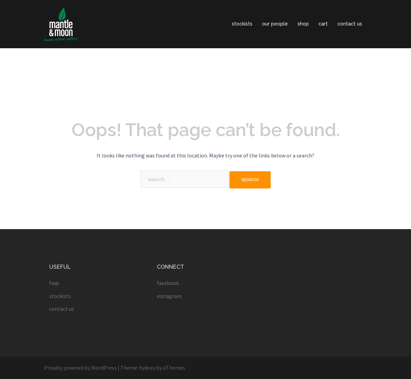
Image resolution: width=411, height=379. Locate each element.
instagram (169, 296)
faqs (54, 282)
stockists (242, 24)
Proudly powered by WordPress (80, 367)
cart (323, 24)
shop (303, 24)
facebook (168, 282)
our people (275, 24)
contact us (349, 24)
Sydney (147, 367)
